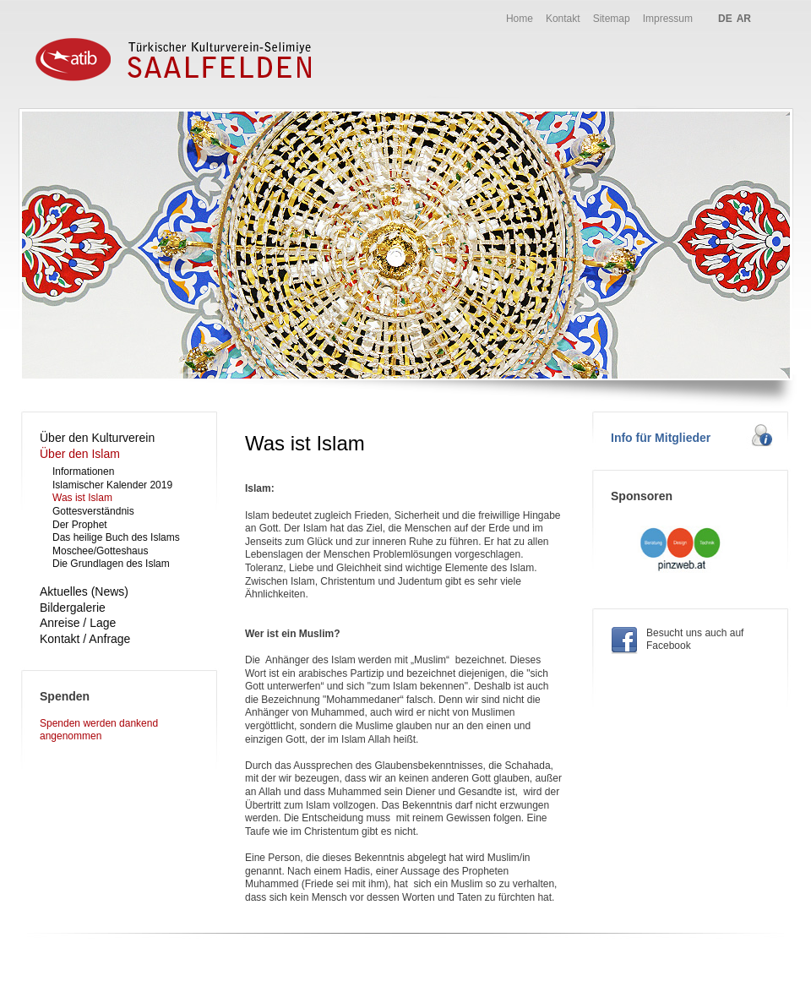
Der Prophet (79, 525)
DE (725, 19)
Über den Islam (80, 454)
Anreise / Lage (78, 623)
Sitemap (611, 19)
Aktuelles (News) (84, 591)
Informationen (83, 471)
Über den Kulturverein (97, 437)
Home (519, 19)
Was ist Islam (82, 498)
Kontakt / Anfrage (85, 639)
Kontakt (563, 19)
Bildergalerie (73, 607)
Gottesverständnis (93, 511)
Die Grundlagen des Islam (111, 564)
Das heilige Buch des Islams (116, 537)
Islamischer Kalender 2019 (112, 485)
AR (744, 19)
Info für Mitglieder (660, 437)
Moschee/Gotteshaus (100, 551)
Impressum (668, 19)
